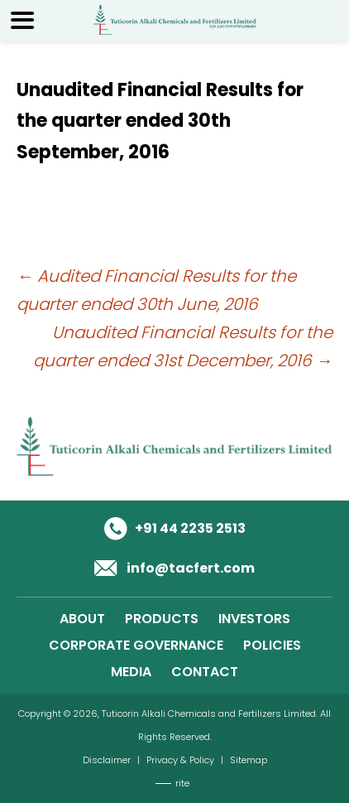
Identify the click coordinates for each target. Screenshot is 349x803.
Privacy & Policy (180, 760)
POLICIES (272, 645)
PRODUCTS (161, 618)
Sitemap (248, 760)
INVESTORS (254, 618)
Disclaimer (107, 760)
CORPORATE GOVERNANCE (136, 645)
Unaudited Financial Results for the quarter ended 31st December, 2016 (182, 346)
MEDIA (131, 671)
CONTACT (204, 671)
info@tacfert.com (191, 568)
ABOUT (82, 618)
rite (182, 783)
